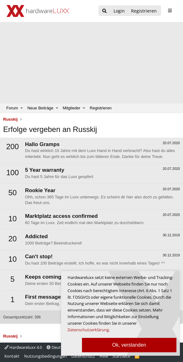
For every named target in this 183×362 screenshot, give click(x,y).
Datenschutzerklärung (88, 330)
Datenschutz (83, 356)
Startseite (121, 356)
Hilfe (103, 356)
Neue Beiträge (40, 108)
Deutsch (57, 347)
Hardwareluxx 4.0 (23, 347)
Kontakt (11, 356)
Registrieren (101, 108)
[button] (21, 108)
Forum (12, 108)
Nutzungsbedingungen (45, 356)
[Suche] (104, 11)
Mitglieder (71, 108)
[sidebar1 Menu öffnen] (169, 10)
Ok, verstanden (129, 345)
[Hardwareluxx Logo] (38, 11)
